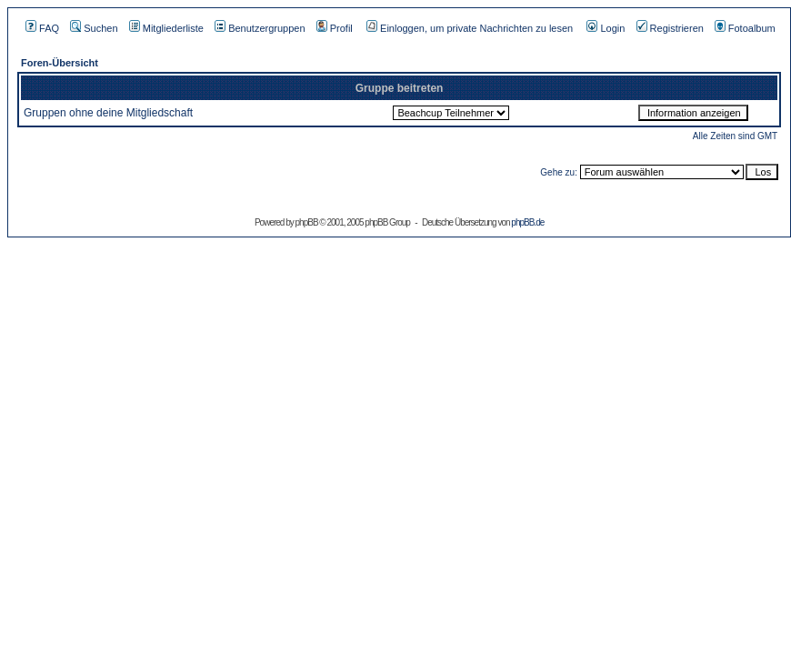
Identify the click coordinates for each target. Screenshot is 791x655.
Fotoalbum (745, 28)
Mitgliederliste (166, 28)
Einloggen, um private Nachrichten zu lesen (469, 28)
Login (605, 28)
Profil (334, 28)
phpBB (306, 222)
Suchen (93, 28)
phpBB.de (527, 222)
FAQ (42, 28)
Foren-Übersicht (59, 62)
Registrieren (670, 28)
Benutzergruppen (260, 28)
